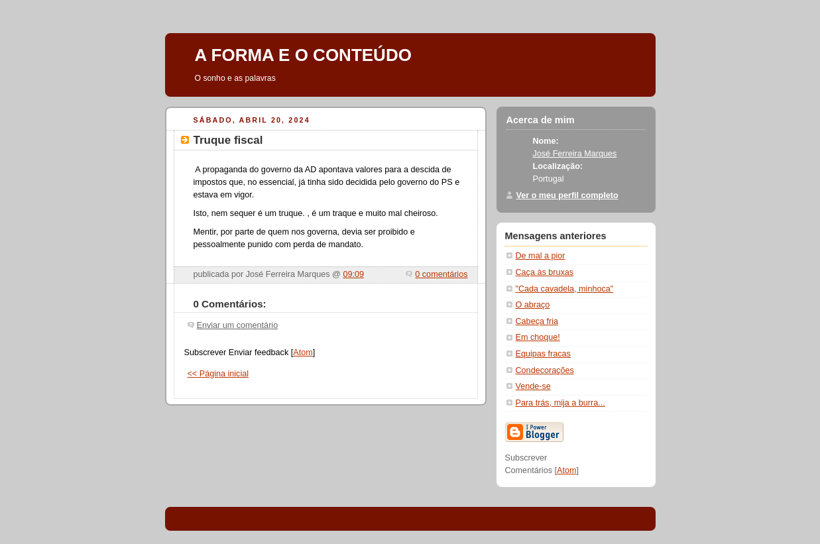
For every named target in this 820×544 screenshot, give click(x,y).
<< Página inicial (218, 373)
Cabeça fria (537, 321)
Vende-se (533, 386)
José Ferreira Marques (575, 153)
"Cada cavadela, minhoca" (565, 289)
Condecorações (545, 370)
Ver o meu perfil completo (567, 195)
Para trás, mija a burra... (560, 403)
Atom (302, 352)
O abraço (533, 304)
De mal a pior (540, 255)
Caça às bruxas (545, 272)
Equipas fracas (543, 353)
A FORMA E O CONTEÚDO (303, 55)
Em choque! (538, 337)
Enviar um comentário (237, 325)
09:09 (353, 274)
